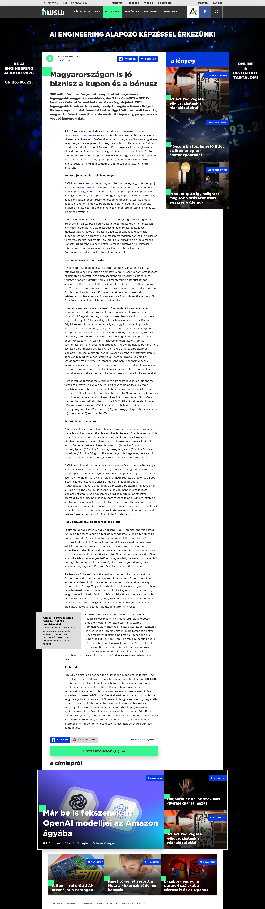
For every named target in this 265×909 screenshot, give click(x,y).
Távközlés (132, 12)
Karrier (218, 3)
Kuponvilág (78, 191)
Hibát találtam (84, 740)
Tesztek (134, 3)
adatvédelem (127, 903)
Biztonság (151, 12)
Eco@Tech (112, 12)
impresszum (57, 903)
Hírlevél (202, 3)
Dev (97, 12)
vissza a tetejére (142, 739)
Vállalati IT (82, 12)
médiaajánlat (72, 903)
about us (141, 903)
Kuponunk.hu (145, 191)
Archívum (118, 3)
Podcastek (165, 3)
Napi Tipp (123, 191)
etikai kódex (87, 903)
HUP (65, 3)
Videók (148, 3)
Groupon (141, 203)
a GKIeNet (149, 143)
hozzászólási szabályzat (107, 903)
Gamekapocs (79, 3)
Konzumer (170, 12)
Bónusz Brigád (86, 187)
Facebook (127, 59)
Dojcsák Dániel (71, 56)
